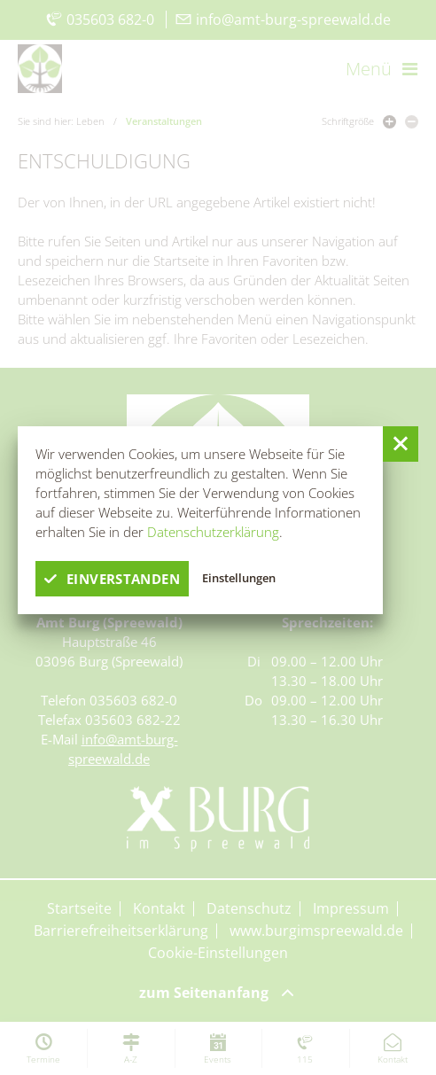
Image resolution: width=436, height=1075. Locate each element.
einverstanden (112, 579)
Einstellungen (239, 578)
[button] (400, 444)
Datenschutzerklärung (213, 532)
